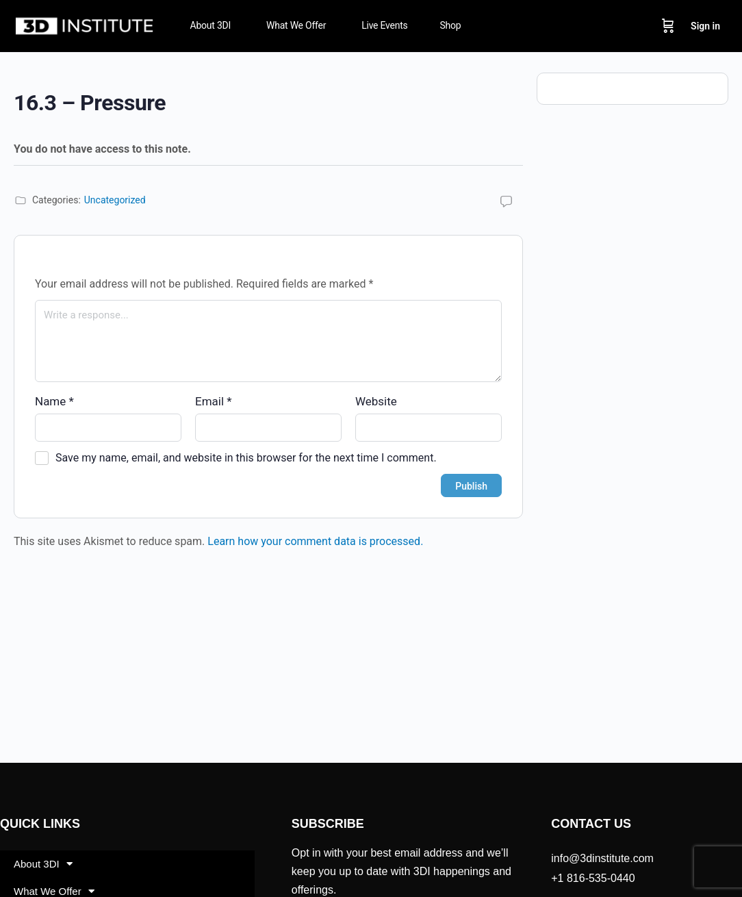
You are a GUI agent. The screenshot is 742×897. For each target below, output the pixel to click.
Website (376, 401)
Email (213, 401)
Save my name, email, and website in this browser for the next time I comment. (246, 457)
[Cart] (668, 26)
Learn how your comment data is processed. (315, 541)
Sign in (705, 26)
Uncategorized (115, 199)
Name (54, 401)
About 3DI (43, 864)
